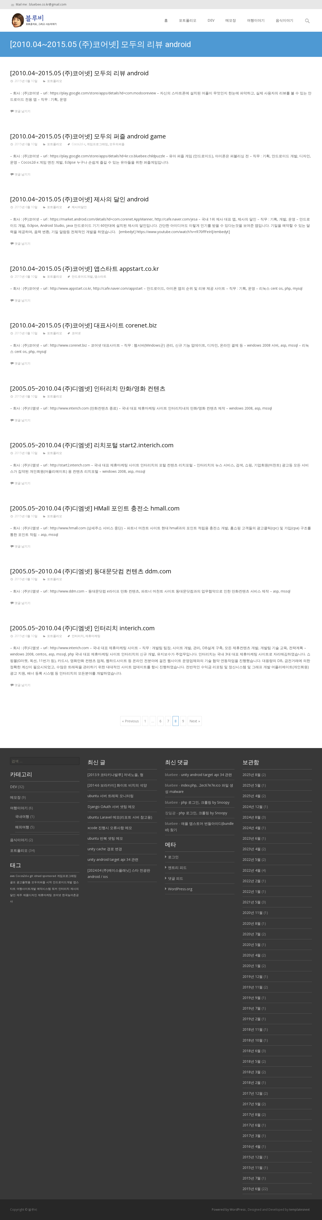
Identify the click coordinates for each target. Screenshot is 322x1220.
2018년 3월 (252, 1071)
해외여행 (22, 827)
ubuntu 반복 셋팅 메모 (105, 838)
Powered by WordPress (229, 1209)
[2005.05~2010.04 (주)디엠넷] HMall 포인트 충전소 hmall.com (95, 508)
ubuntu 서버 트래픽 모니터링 (111, 795)
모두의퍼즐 (117, 144)
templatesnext (299, 1209)
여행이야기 (256, 20)
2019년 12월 (253, 976)
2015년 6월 (252, 1188)
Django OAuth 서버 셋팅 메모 (111, 806)
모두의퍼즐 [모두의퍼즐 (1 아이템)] (38, 882)
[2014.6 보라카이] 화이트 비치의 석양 (117, 785)
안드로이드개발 (82, 276)
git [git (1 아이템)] (31, 876)
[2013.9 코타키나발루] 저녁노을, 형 (115, 774)
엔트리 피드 (177, 867)
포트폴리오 (187, 20)
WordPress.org (180, 888)
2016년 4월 (252, 1146)
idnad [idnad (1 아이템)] (38, 876)
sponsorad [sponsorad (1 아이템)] (49, 876)
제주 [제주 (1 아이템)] (19, 895)
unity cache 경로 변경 (105, 848)
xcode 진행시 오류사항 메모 (110, 827)
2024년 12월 (253, 806)
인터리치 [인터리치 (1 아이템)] (63, 889)
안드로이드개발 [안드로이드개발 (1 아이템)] (62, 882)
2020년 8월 (252, 923)
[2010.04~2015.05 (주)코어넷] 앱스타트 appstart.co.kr (84, 268)
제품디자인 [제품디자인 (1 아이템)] (30, 895)
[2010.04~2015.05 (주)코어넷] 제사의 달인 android (79, 199)
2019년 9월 (252, 997)
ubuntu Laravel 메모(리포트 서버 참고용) (120, 817)
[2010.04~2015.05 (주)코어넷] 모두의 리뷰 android (79, 73)
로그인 (173, 857)
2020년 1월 (252, 965)
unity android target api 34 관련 (113, 859)
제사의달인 (79, 207)
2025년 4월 (252, 795)
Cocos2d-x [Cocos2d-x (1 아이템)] (22, 876)
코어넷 (76, 333)
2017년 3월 (252, 1135)
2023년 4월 (252, 848)
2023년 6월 (252, 838)
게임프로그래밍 (97, 144)
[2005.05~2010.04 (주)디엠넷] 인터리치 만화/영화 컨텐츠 (88, 388)
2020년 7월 (252, 934)
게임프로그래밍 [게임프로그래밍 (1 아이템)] (66, 876)
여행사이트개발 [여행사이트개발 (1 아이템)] (26, 889)
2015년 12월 (253, 1157)
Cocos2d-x (78, 144)
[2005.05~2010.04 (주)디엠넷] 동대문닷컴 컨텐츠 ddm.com (90, 571)
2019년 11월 (253, 987)
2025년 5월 (252, 785)
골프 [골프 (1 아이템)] (13, 882)
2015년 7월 (252, 1178)
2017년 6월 (252, 1125)
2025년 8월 (252, 774)
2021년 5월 (252, 902)
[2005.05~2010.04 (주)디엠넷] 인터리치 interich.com (82, 628)
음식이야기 (284, 20)
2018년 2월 (252, 1082)
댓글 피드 (175, 878)
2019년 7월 (252, 1008)
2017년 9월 (252, 1103)
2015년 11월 (253, 1167)
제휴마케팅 (92, 636)
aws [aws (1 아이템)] (12, 876)
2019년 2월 (252, 1018)
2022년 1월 (252, 891)
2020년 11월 (253, 912)
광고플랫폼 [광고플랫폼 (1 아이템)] (23, 882)
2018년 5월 (252, 1061)
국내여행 (22, 816)
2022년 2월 (252, 880)
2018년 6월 (252, 1050)
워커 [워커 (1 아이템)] (54, 889)
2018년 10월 (253, 1040)
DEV (211, 20)
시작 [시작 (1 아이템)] (49, 882)
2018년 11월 (253, 1029)
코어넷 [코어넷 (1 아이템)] (57, 895)
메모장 (230, 20)
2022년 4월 (252, 870)
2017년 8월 (252, 1114)
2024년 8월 (252, 817)
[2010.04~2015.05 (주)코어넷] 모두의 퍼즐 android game (88, 136)
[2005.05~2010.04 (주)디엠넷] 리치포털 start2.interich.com (92, 445)
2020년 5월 (252, 944)
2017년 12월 (253, 1093)
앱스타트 (100, 276)
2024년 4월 (252, 827)
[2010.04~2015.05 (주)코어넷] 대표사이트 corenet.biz (83, 325)
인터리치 (78, 636)
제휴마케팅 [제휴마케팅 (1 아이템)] (45, 895)
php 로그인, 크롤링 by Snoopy (205, 802)
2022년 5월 (252, 859)
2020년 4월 (252, 955)
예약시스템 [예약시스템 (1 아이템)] (44, 889)
